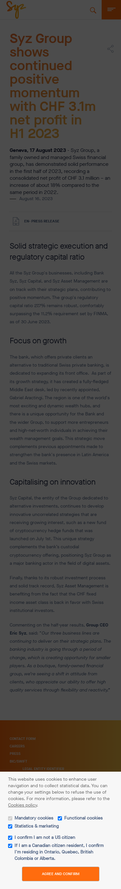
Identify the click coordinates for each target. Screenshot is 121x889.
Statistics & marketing (37, 826)
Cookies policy (22, 805)
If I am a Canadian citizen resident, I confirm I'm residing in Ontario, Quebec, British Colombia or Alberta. (59, 852)
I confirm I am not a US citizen (45, 837)
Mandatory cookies (34, 818)
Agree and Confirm (60, 873)
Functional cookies (83, 818)
